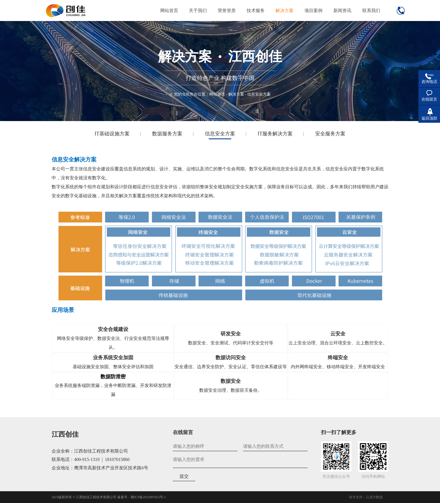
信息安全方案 (220, 133)
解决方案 (236, 94)
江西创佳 (65, 434)
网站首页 (217, 94)
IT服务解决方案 (275, 133)
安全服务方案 (330, 133)
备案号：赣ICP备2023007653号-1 (141, 497)
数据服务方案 (167, 133)
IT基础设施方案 (112, 133)
